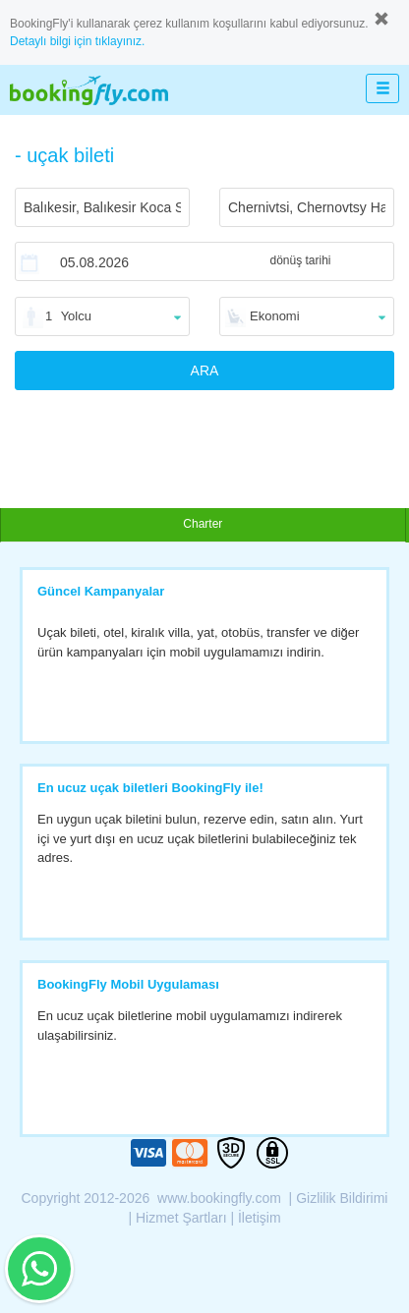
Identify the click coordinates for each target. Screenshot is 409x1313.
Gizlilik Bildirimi (341, 1198)
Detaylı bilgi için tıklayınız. (77, 41)
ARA (205, 370)
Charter (202, 524)
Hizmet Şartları (181, 1218)
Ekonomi (275, 316)
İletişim (259, 1218)
